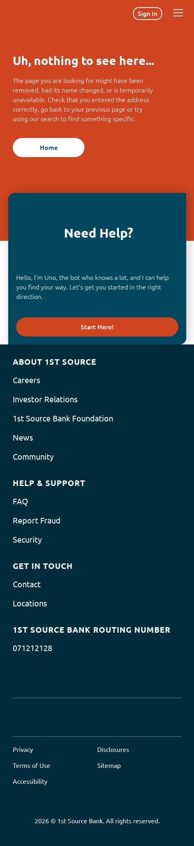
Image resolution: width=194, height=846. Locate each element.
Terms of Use (31, 765)
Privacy (23, 749)
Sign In (147, 13)
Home (49, 147)
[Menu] (178, 13)
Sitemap (109, 765)
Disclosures (113, 749)
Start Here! (97, 327)
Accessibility (30, 781)
